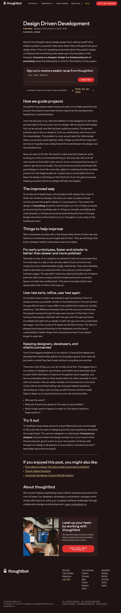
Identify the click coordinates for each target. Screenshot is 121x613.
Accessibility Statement (86, 604)
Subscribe (86, 80)
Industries (47, 3)
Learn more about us (75, 504)
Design (37, 32)
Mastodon (105, 570)
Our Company (88, 570)
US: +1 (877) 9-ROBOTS (70, 601)
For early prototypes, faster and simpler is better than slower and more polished (55, 251)
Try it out (31, 420)
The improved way (39, 188)
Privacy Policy (101, 604)
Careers (85, 573)
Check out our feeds (80, 90)
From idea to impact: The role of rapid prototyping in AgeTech (57, 467)
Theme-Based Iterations (38, 471)
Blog (87, 3)
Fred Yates (27, 29)
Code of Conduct (68, 604)
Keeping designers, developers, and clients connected (50, 345)
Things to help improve (43, 228)
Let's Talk (66, 579)
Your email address (38, 75)
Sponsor (85, 585)
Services (33, 3)
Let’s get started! (107, 3)
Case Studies (62, 3)
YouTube (105, 579)
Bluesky (104, 573)
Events (85, 582)
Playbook (28, 32)
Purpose (85, 576)
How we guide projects (43, 101)
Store (84, 588)
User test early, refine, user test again (51, 293)
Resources (76, 3)
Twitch (104, 582)
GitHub (104, 576)
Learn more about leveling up (78, 549)
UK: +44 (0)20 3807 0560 (90, 601)
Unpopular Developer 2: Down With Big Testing (49, 475)
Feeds (104, 585)
